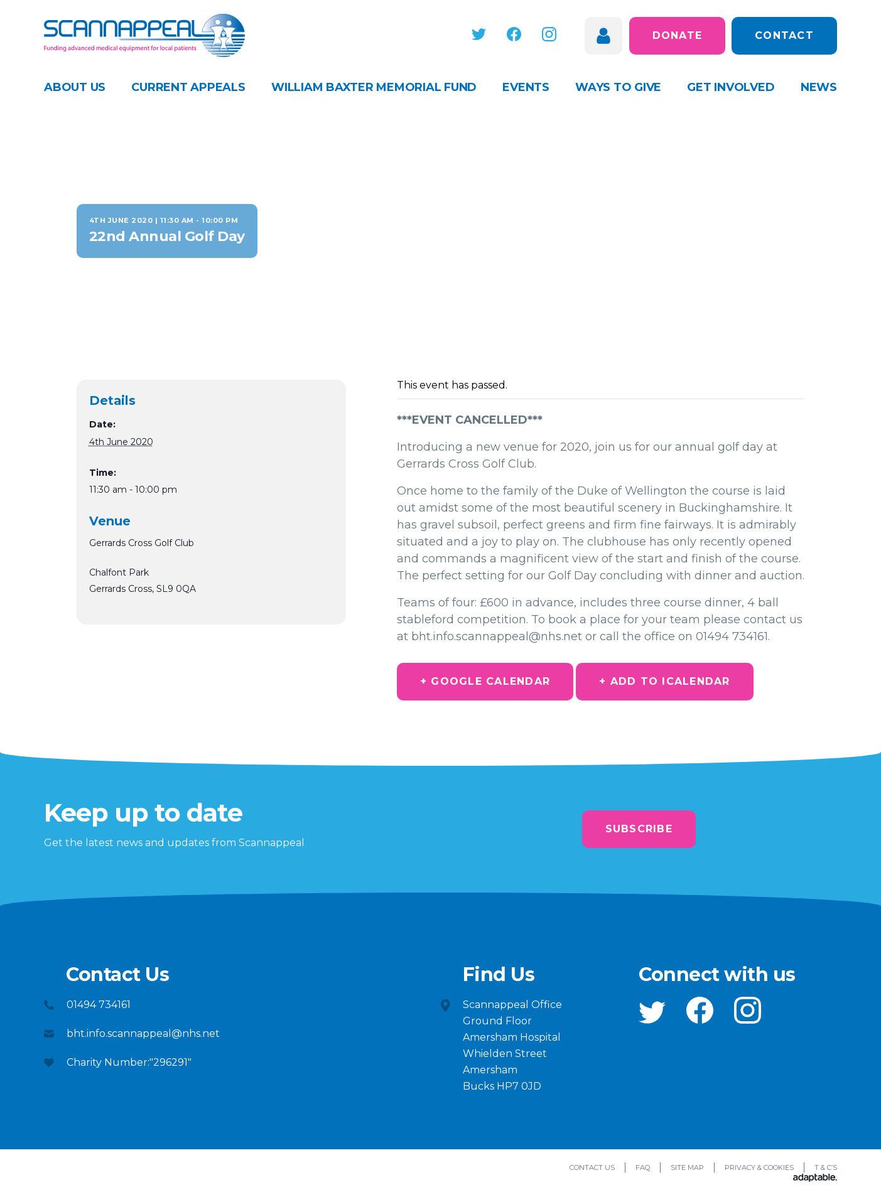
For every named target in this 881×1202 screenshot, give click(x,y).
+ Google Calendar (485, 681)
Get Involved (730, 87)
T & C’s (825, 1167)
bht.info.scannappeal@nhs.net (143, 1033)
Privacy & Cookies (759, 1167)
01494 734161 (99, 1005)
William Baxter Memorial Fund (374, 87)
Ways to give (618, 87)
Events (525, 87)
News (819, 87)
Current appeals (188, 87)
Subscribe (639, 829)
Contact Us (592, 1167)
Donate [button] (677, 35)
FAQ (642, 1167)
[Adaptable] (815, 1178)
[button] (479, 34)
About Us (74, 87)
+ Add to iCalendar (664, 681)
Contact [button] (784, 35)
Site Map (687, 1167)
